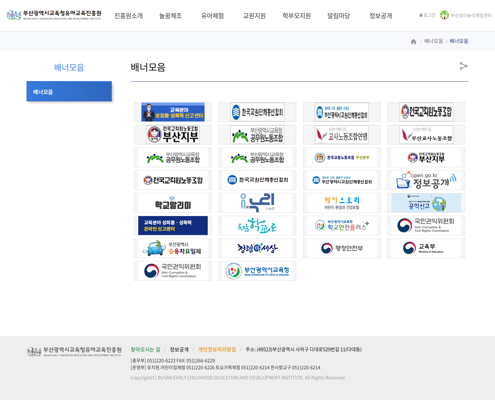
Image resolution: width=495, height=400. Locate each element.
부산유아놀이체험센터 (471, 15)
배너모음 (43, 92)
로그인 (427, 15)
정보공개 (179, 349)
